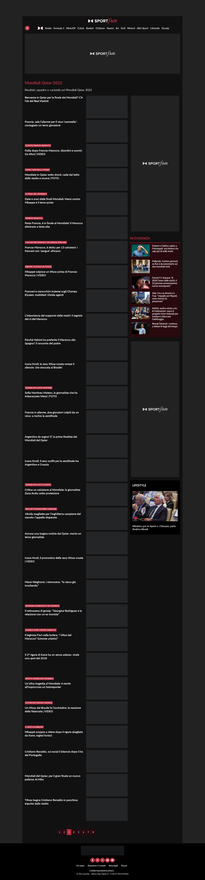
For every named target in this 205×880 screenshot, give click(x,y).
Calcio (81, 28)
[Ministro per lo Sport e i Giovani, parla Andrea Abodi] (135, 518)
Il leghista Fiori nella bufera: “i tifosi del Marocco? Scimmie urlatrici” (49, 636)
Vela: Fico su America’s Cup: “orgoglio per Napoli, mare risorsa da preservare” (164, 297)
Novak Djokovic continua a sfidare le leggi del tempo (165, 325)
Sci (117, 28)
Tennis (48, 28)
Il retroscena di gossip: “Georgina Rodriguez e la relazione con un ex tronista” (54, 612)
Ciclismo (100, 28)
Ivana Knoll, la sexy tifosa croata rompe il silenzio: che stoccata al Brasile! (50, 365)
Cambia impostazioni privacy (102, 870)
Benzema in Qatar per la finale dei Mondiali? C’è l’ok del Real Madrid (53, 99)
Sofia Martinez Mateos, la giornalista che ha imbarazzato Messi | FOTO (52, 394)
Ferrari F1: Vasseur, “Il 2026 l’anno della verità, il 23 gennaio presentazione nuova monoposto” (164, 281)
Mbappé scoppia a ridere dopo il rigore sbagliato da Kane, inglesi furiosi (49, 733)
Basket (90, 28)
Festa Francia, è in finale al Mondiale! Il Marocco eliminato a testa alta (49, 224)
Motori (131, 28)
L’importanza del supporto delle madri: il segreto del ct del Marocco (50, 317)
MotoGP (71, 28)
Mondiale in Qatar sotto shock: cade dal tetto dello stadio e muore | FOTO (53, 176)
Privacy (124, 865)
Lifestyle (155, 28)
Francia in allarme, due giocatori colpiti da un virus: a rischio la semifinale (53, 414)
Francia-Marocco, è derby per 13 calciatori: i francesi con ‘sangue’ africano (53, 249)
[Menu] (27, 28)
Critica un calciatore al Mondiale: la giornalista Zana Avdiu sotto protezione (54, 491)
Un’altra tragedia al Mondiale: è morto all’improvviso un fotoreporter (49, 685)
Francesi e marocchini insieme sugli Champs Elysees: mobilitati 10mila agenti (53, 293)
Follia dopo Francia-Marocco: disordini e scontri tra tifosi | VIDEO (50, 152)
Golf (123, 28)
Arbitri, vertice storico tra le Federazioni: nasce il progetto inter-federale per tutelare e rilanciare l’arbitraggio (165, 314)
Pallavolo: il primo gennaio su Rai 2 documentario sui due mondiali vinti (165, 264)
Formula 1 (58, 28)
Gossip (165, 28)
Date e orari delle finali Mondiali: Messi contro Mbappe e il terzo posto (50, 200)
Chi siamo (80, 865)
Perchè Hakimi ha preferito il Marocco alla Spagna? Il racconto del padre (52, 341)
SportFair (86, 874)
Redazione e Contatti (97, 865)
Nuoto (110, 28)
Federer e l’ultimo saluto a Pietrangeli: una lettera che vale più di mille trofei (165, 248)
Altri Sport (142, 28)
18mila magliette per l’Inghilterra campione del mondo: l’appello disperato (52, 515)
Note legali (113, 865)
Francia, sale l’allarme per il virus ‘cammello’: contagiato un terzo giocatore (52, 123)
